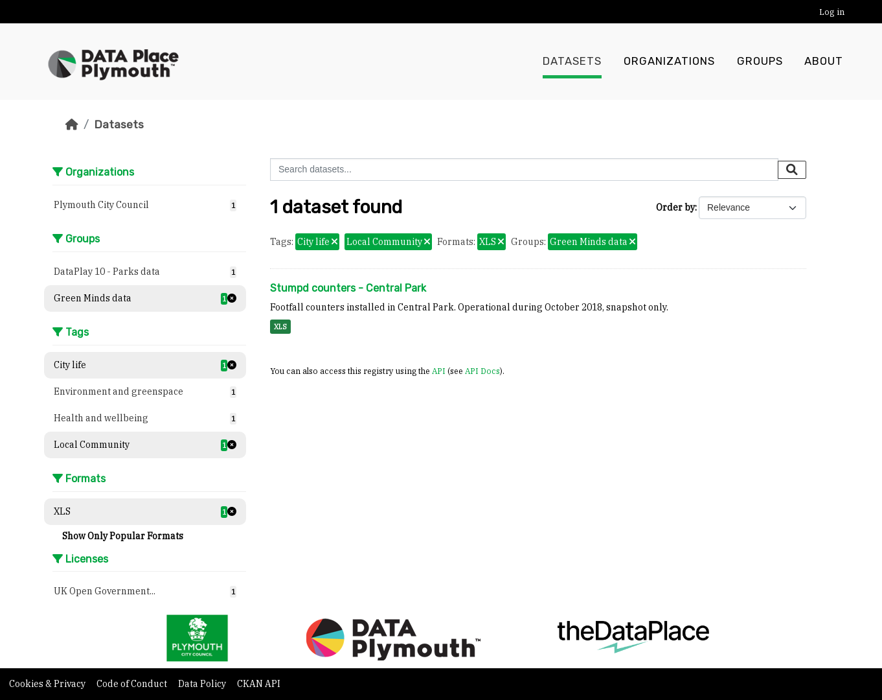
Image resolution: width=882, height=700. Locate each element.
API (439, 371)
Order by (675, 207)
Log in (831, 12)
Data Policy (203, 684)
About (823, 61)
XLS (280, 326)
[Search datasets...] (524, 169)
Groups (760, 61)
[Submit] (792, 170)
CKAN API (258, 684)
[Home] (71, 124)
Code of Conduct (132, 684)
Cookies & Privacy (48, 684)
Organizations (669, 61)
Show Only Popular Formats (122, 536)
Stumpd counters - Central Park (348, 288)
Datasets (572, 61)
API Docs (482, 371)
